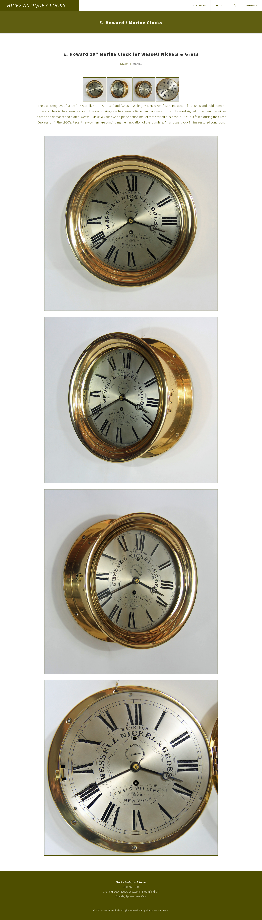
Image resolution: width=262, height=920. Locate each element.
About (220, 5)
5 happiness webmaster (157, 910)
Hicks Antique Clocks (36, 5)
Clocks (199, 5)
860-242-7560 (131, 887)
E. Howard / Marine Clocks (131, 23)
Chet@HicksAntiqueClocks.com (121, 891)
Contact (251, 5)
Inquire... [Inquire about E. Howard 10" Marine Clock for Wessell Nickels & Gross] (137, 63)
